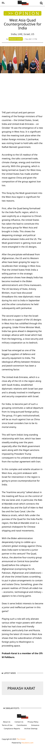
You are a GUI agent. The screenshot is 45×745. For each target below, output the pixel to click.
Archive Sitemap (30, 728)
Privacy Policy (33, 722)
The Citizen (21, 739)
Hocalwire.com (27, 743)
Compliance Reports (12, 728)
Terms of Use (7, 725)
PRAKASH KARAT (21, 688)
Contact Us (19, 722)
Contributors (22, 725)
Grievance (35, 725)
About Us (6, 722)
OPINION (27, 13)
